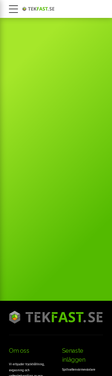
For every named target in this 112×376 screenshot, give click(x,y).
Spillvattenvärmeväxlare (78, 370)
